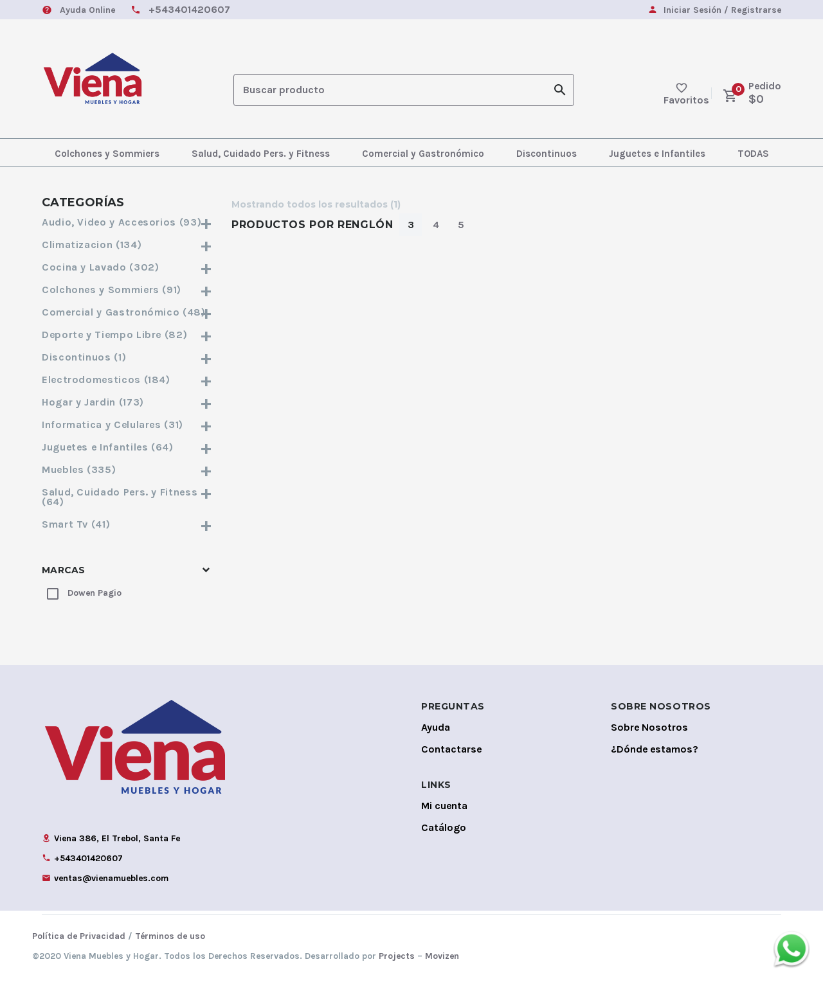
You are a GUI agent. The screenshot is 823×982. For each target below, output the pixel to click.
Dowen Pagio (95, 592)
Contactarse (451, 749)
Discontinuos (546, 153)
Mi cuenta (444, 805)
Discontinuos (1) (127, 357)
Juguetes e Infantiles (657, 153)
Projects (397, 956)
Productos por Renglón (312, 225)
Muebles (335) (127, 469)
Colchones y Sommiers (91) (127, 289)
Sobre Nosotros (649, 727)
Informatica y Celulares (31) (127, 424)
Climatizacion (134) (127, 244)
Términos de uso (170, 936)
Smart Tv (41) (127, 524)
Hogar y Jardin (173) (127, 402)
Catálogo (443, 827)
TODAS (753, 153)
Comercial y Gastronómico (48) (127, 312)
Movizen (442, 956)
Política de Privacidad (78, 936)
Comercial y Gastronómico (423, 153)
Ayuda (435, 727)
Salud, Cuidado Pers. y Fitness (261, 153)
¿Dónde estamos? (654, 749)
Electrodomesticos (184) (127, 379)
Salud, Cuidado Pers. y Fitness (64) (127, 496)
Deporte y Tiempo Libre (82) (127, 334)
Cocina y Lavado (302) (127, 267)
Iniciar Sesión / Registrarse (722, 10)
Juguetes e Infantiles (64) (127, 447)
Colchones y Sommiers (107, 153)
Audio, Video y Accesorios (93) (127, 222)
